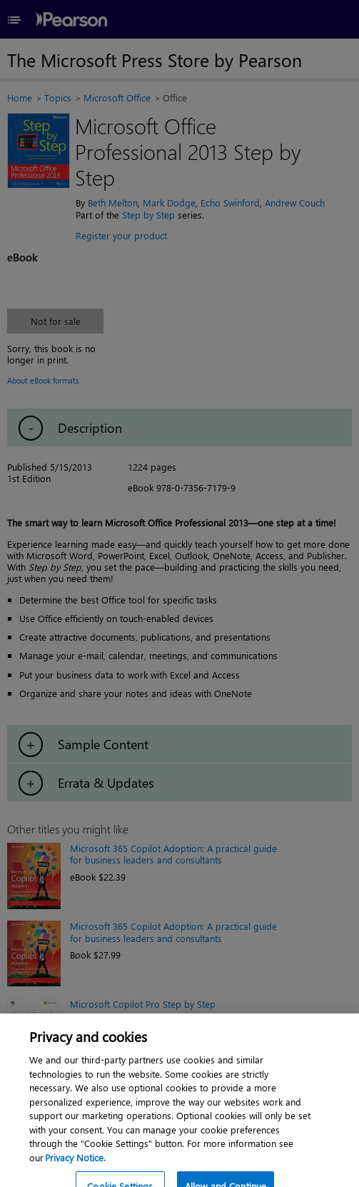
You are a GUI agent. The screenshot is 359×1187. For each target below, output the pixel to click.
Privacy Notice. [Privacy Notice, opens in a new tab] (75, 1166)
